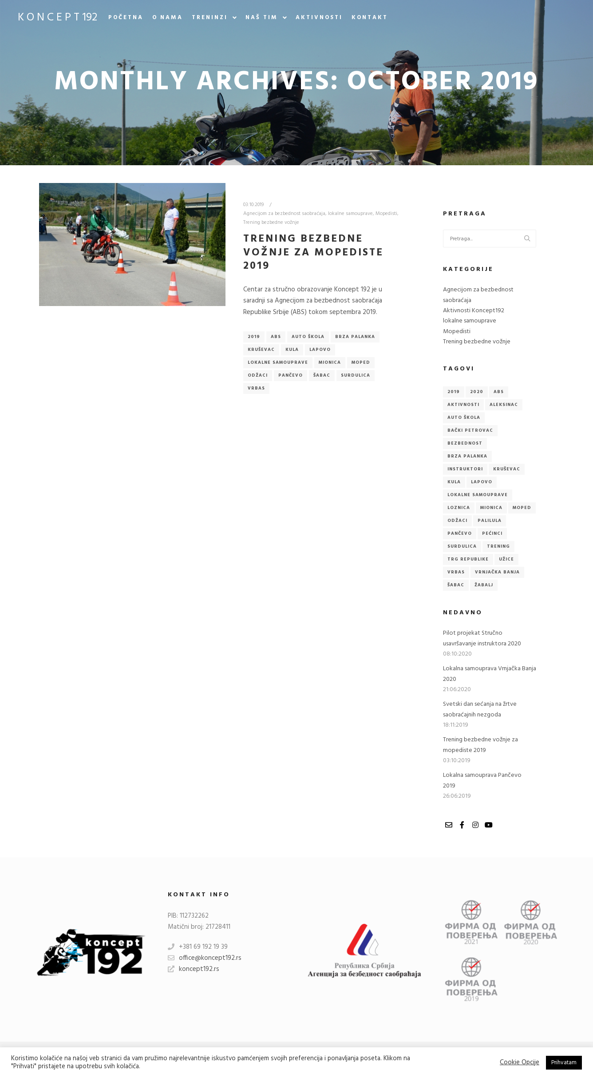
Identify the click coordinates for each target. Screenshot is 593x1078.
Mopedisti (386, 214)
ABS (276, 336)
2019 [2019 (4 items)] (453, 391)
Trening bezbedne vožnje (271, 223)
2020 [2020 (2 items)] (476, 391)
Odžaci (258, 375)
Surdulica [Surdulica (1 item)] (462, 546)
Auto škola (308, 336)
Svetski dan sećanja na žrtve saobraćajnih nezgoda (480, 709)
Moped (361, 362)
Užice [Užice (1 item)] (506, 559)
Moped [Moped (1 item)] (522, 507)
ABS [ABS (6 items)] (499, 391)
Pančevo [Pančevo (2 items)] (459, 533)
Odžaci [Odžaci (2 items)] (457, 520)
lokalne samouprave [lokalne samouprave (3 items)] (477, 494)
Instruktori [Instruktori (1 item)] (465, 469)
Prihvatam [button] (564, 1062)
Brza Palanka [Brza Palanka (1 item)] (467, 456)
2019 (254, 336)
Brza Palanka (355, 336)
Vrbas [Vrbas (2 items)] (456, 572)
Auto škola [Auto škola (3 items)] (463, 417)
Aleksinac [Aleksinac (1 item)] (504, 404)
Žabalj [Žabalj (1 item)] (483, 585)
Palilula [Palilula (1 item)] (490, 520)
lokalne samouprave (350, 214)
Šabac (321, 375)
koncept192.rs (193, 969)
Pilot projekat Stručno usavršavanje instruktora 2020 (482, 638)
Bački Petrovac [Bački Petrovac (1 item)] (470, 430)
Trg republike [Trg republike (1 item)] (468, 559)
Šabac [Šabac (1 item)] (455, 585)
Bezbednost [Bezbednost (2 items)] (464, 443)
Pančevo (290, 375)
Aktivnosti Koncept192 (473, 311)
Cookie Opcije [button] (519, 1063)
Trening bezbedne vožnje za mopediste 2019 (313, 252)
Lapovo (320, 349)
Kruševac (261, 349)
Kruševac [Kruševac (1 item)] (506, 469)
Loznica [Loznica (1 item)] (458, 507)
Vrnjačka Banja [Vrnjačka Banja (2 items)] (497, 572)
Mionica (330, 362)
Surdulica (355, 375)
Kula (292, 349)
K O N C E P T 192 (57, 18)
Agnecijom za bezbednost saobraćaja (284, 214)
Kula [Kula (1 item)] (454, 481)
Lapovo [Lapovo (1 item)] (481, 481)
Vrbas (256, 388)
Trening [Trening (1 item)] (498, 546)
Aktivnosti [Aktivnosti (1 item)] (463, 404)
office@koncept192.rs (204, 958)
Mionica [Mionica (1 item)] (491, 507)
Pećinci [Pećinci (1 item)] (492, 533)
